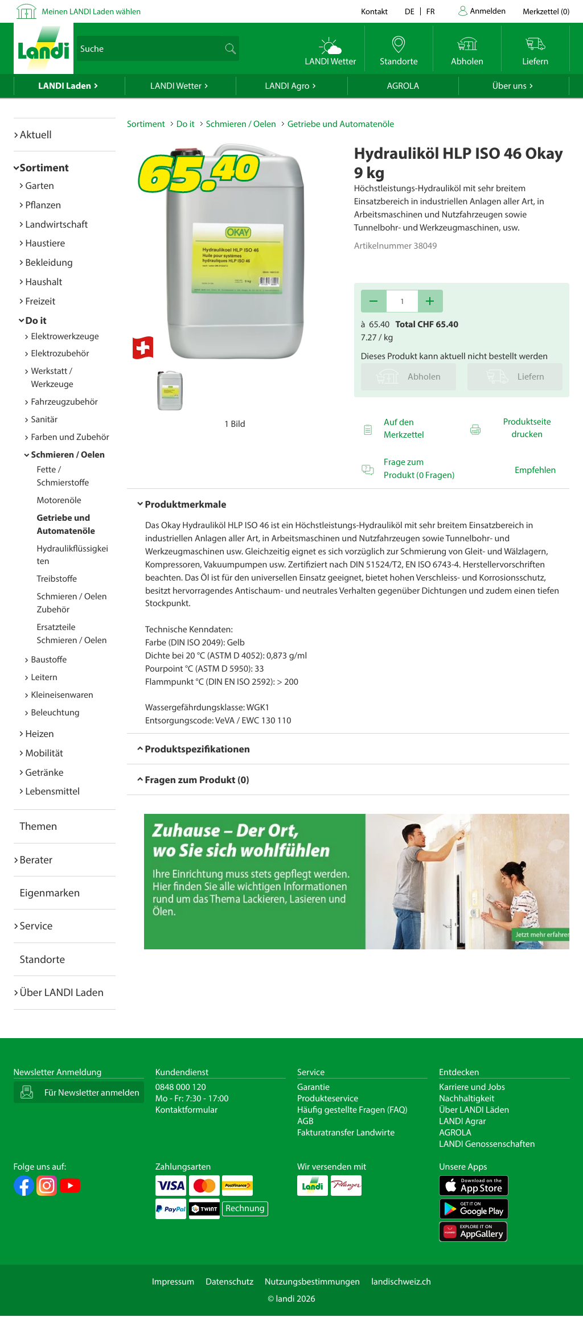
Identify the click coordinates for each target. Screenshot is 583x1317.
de (409, 11)
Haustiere (45, 242)
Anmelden (488, 10)
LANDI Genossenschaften (487, 1144)
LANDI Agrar (462, 1121)
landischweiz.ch (401, 1281)
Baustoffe (49, 659)
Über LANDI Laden (62, 992)
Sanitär (44, 419)
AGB (305, 1121)
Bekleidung (49, 262)
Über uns (509, 86)
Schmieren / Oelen (68, 454)
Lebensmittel (53, 790)
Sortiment (44, 167)
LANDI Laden (64, 86)
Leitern (44, 677)
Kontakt (374, 11)
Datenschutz (229, 1281)
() (546, 11)
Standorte (42, 959)
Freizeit (41, 300)
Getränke (45, 772)
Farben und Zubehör (70, 437)
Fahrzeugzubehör (64, 402)
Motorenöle (59, 500)
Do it (36, 320)
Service (36, 925)
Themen (39, 826)
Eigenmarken (50, 892)
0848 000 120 (180, 1087)
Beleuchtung (55, 712)
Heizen (40, 733)
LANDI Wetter (176, 86)
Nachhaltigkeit (466, 1098)
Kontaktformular (186, 1110)
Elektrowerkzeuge (65, 336)
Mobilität (44, 752)
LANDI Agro (287, 86)
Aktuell (36, 134)
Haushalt (44, 281)
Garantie (313, 1087)
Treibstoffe (57, 579)
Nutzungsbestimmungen (312, 1281)
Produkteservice (327, 1098)
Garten (40, 185)
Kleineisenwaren (62, 695)
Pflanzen (43, 204)
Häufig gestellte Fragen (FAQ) (352, 1110)
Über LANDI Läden (474, 1110)
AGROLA (403, 86)
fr (430, 11)
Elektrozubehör (60, 353)
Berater (36, 859)
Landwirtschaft (57, 224)
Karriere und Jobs (472, 1087)
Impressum (173, 1281)
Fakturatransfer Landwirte (346, 1132)
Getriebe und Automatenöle (341, 124)
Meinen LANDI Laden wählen (91, 11)
